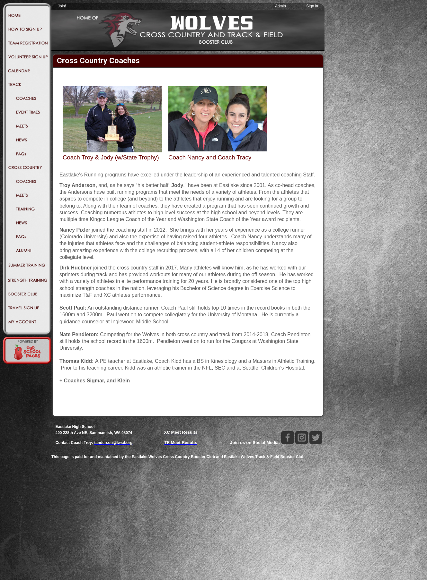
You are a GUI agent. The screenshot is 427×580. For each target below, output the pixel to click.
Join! (62, 6)
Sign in (312, 6)
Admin (280, 6)
